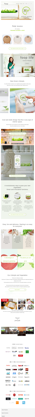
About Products (5, 409)
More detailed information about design (17, 133)
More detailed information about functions (17, 214)
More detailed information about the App (17, 175)
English (17, 3)
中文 (23, 3)
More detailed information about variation (17, 48)
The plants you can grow (25, 259)
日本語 (21, 3)
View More (27, 63)
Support (3, 416)
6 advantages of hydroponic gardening (9, 259)
